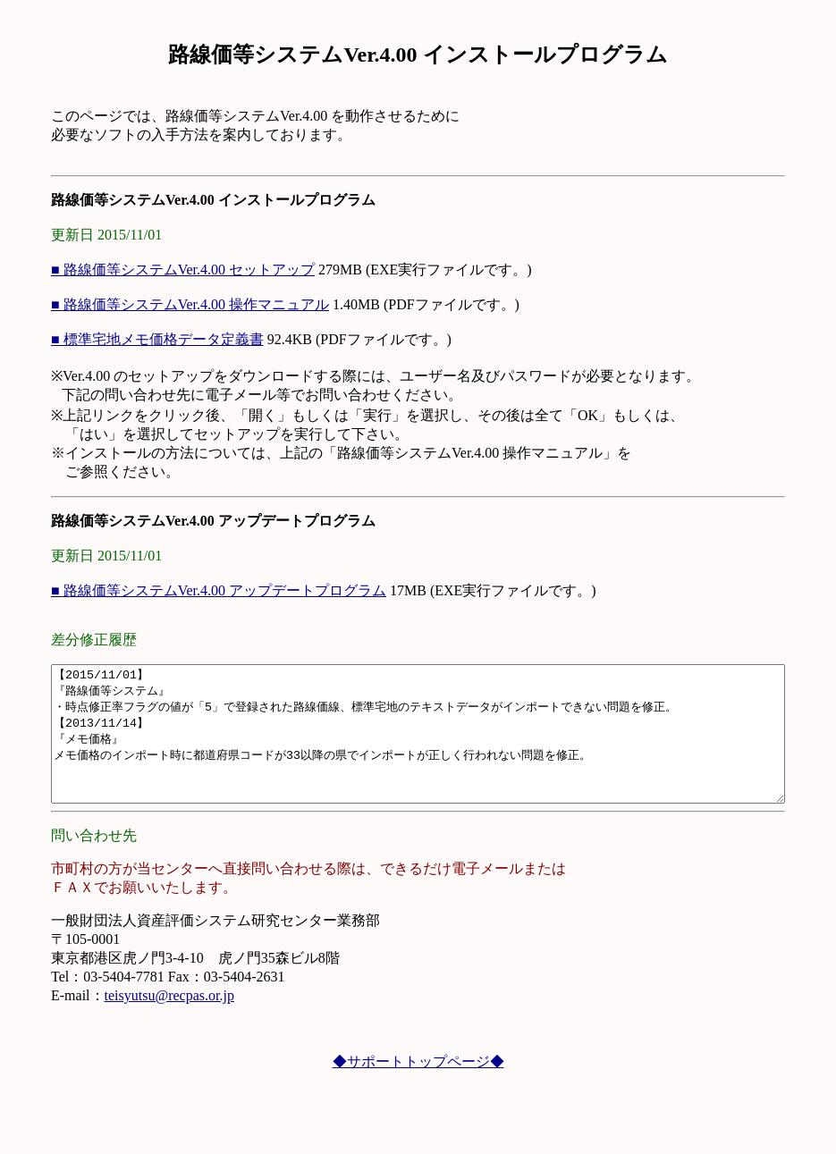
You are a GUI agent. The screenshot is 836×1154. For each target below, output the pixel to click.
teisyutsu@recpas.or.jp (128, 1022)
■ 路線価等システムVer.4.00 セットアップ (142, 269)
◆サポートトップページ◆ (418, 1088)
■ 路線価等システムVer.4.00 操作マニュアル (149, 304)
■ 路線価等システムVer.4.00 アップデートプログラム (177, 590)
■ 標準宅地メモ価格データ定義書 (116, 339)
